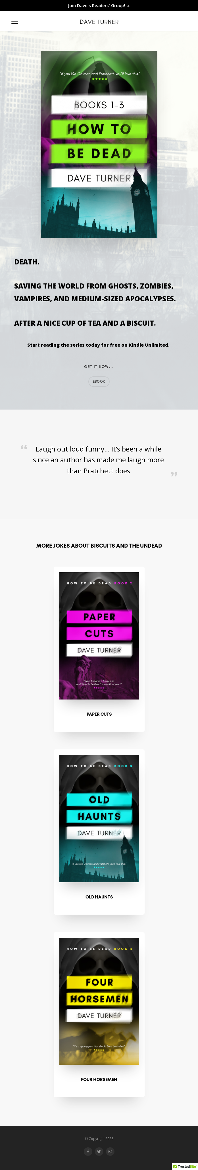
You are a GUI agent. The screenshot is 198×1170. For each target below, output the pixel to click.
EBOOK (99, 381)
